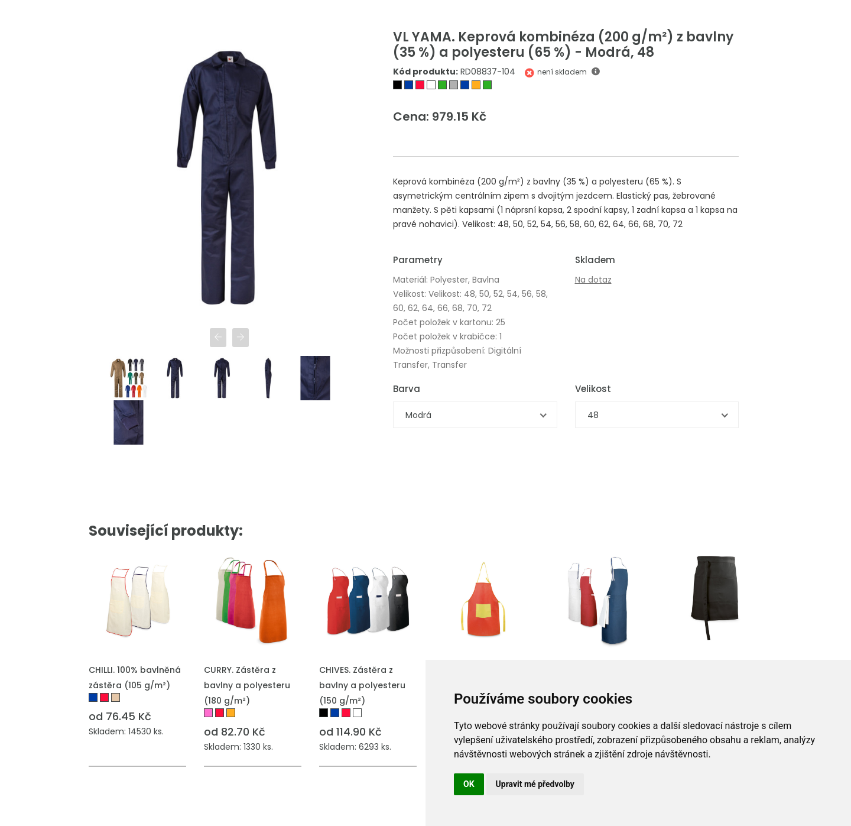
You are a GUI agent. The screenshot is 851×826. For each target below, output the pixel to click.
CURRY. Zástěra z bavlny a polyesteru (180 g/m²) (247, 685)
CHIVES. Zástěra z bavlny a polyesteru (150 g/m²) (362, 685)
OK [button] (469, 784)
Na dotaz (593, 280)
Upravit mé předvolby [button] (535, 784)
